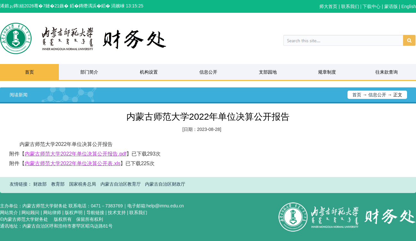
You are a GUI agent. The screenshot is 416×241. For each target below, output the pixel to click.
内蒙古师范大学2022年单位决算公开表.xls (73, 163)
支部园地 (268, 72)
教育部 (58, 184)
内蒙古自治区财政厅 (165, 184)
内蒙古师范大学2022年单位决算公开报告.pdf (75, 154)
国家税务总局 (82, 184)
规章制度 (327, 72)
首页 (29, 72)
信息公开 (208, 72)
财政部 (40, 184)
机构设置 (149, 72)
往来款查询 (386, 72)
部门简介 (89, 72)
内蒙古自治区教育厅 (120, 184)
